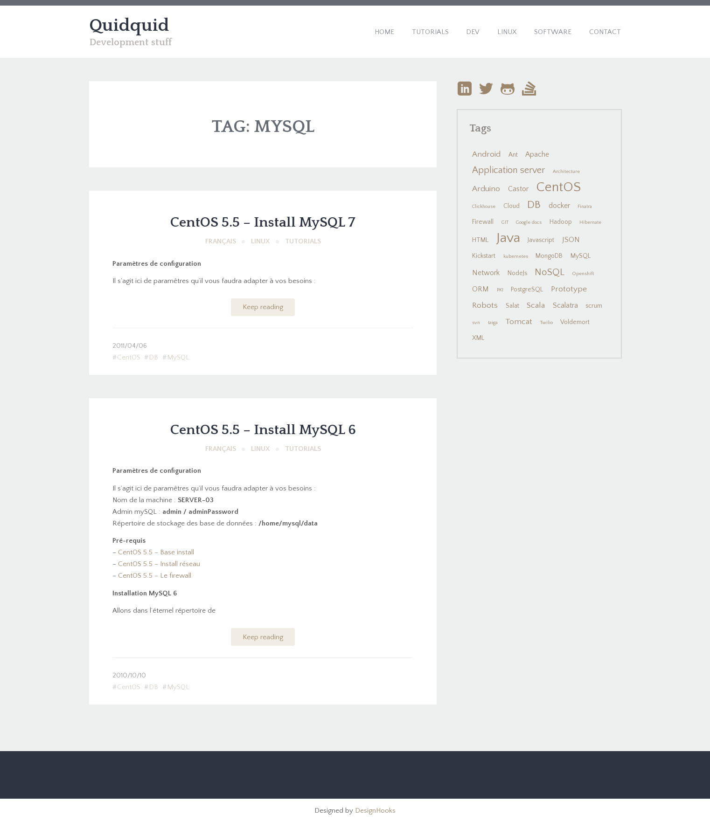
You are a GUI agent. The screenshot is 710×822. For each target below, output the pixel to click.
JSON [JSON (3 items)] (571, 240)
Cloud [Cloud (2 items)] (511, 206)
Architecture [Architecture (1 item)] (566, 171)
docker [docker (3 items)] (559, 206)
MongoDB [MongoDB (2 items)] (549, 256)
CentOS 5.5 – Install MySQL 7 (262, 222)
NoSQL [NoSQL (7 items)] (549, 272)
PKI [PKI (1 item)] (500, 290)
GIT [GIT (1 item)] (504, 222)
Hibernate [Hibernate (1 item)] (590, 222)
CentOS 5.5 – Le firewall (154, 576)
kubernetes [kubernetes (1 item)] (515, 256)
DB (153, 357)
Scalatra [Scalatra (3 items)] (565, 306)
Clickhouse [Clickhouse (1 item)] (483, 206)
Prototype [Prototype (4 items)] (569, 289)
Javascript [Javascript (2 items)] (541, 240)
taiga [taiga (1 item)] (493, 322)
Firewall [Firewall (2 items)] (483, 222)
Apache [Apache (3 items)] (537, 155)
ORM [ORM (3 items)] (480, 289)
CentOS (128, 357)
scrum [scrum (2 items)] (593, 306)
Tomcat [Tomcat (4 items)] (518, 321)
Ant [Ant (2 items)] (513, 155)
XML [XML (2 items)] (478, 338)
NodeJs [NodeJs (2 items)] (517, 273)
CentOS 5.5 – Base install (156, 552)
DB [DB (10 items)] (534, 205)
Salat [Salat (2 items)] (512, 306)
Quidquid (129, 25)
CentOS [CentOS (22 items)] (558, 187)
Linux (507, 32)
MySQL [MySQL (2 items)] (581, 256)
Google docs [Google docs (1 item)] (529, 222)
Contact (605, 32)
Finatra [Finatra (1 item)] (585, 206)
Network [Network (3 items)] (486, 273)
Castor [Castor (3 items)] (518, 189)
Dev (473, 32)
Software (552, 32)
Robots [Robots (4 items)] (485, 305)
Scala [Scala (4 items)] (536, 305)
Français (220, 241)
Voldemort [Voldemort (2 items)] (575, 322)
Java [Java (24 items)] (508, 238)
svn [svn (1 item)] (476, 322)
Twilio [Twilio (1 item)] (546, 322)
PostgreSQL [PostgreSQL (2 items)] (527, 289)
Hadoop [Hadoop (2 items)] (561, 222)
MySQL (178, 357)
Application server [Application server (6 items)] (508, 170)
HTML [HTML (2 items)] (480, 240)
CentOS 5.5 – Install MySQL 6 (263, 430)
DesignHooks (375, 811)
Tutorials (430, 32)
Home (384, 32)
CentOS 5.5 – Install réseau (159, 564)
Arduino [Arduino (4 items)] (486, 188)
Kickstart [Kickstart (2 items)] (483, 256)
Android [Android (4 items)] (486, 154)
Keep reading (263, 307)
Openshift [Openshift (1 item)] (583, 273)
